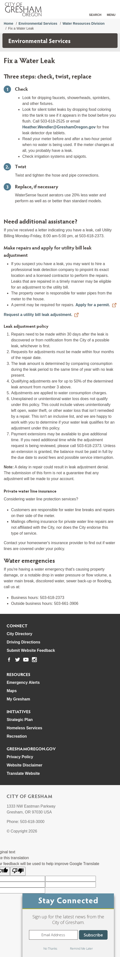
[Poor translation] (18, 871)
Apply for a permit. (92, 305)
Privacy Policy (20, 757)
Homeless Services (24, 728)
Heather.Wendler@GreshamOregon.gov (59, 127)
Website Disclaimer (24, 765)
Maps (12, 691)
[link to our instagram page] (34, 659)
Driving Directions (23, 642)
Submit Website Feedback (31, 650)
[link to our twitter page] (17, 659)
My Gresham (18, 699)
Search (95, 15)
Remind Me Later (81, 948)
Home (8, 23)
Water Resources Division (84, 23)
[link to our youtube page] (26, 659)
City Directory (19, 634)
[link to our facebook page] (9, 659)
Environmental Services (38, 23)
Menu (111, 15)
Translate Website (23, 773)
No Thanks (50, 948)
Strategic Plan (20, 720)
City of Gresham (29, 796)
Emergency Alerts (23, 682)
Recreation (17, 736)
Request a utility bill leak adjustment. (38, 315)
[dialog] (68, 925)
